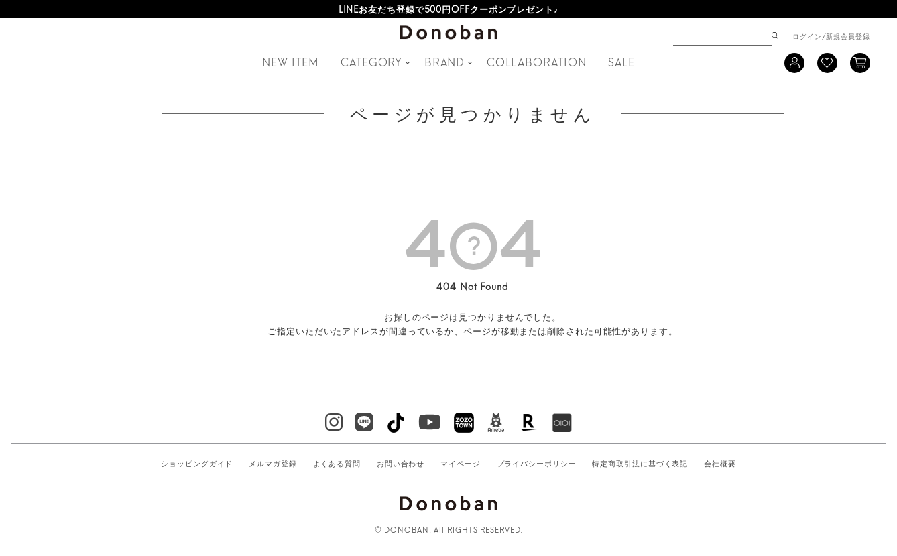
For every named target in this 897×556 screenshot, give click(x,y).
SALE (621, 61)
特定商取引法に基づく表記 (640, 463)
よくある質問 (337, 463)
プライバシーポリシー (537, 463)
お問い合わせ (400, 463)
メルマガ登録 (272, 463)
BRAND (444, 61)
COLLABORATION (537, 61)
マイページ (460, 463)
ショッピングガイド (197, 463)
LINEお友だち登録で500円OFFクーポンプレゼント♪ (449, 8)
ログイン (807, 35)
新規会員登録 (848, 35)
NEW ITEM (290, 61)
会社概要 (720, 463)
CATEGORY (371, 61)
